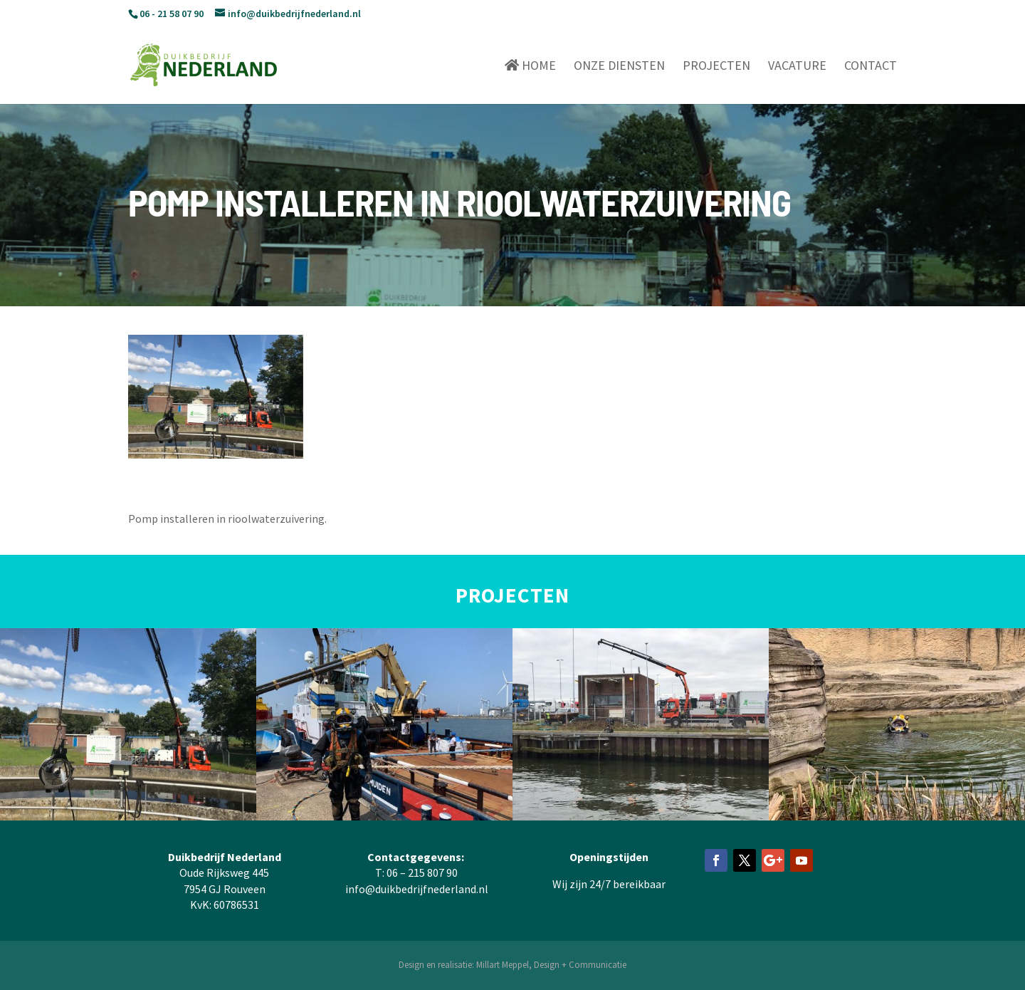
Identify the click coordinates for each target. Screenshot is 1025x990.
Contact (870, 67)
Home (530, 65)
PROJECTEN (512, 595)
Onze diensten (619, 67)
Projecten (716, 67)
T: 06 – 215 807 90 (416, 872)
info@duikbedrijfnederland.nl (416, 889)
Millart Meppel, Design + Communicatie (551, 965)
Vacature (797, 67)
